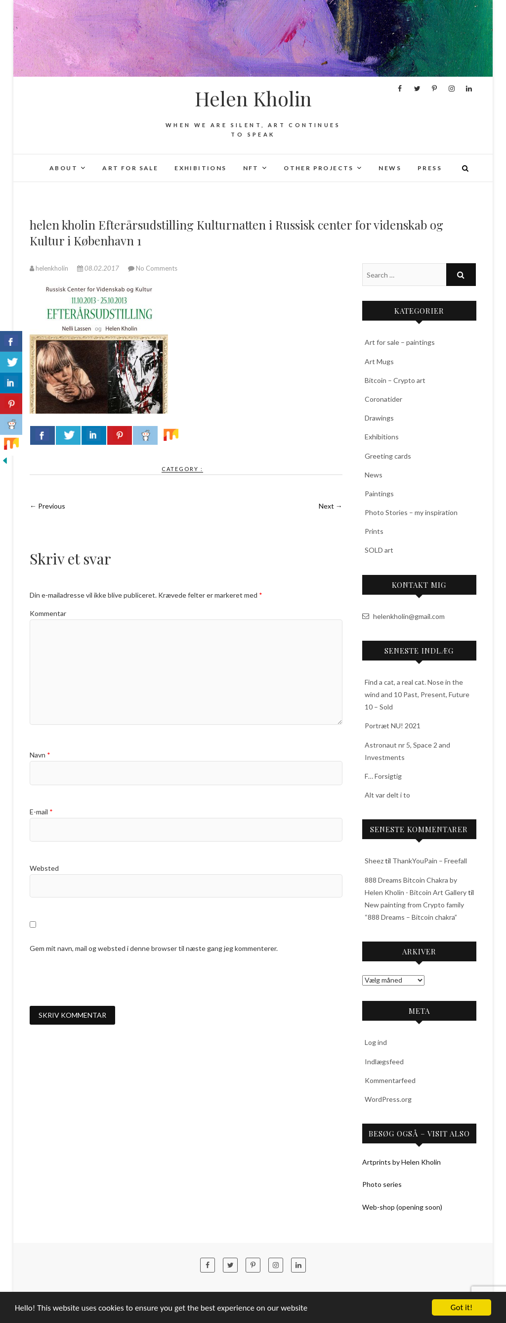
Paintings (379, 493)
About (63, 168)
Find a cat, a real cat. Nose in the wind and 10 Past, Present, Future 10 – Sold (417, 694)
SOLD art (379, 550)
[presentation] (105, 979)
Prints (374, 531)
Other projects (319, 168)
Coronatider (383, 399)
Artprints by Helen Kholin (401, 1162)
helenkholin (50, 268)
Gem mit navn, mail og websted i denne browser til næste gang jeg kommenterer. (154, 948)
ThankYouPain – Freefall (429, 860)
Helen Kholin (253, 98)
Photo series (382, 1184)
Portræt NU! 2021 (393, 725)
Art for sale (130, 168)
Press (430, 168)
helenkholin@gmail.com (403, 616)
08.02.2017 (99, 268)
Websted (44, 868)
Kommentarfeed (390, 1080)
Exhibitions (200, 168)
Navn (40, 755)
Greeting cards (388, 456)
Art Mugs (379, 361)
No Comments (156, 268)
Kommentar (48, 613)
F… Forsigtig (383, 776)
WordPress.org (388, 1099)
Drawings (379, 418)
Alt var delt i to (387, 795)
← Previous (47, 506)
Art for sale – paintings (400, 342)
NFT (251, 168)
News (390, 168)
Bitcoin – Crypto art (395, 380)
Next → (330, 506)
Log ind (376, 1042)
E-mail (41, 811)
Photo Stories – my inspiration (411, 512)
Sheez (374, 860)
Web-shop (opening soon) (402, 1207)
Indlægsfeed (384, 1061)
